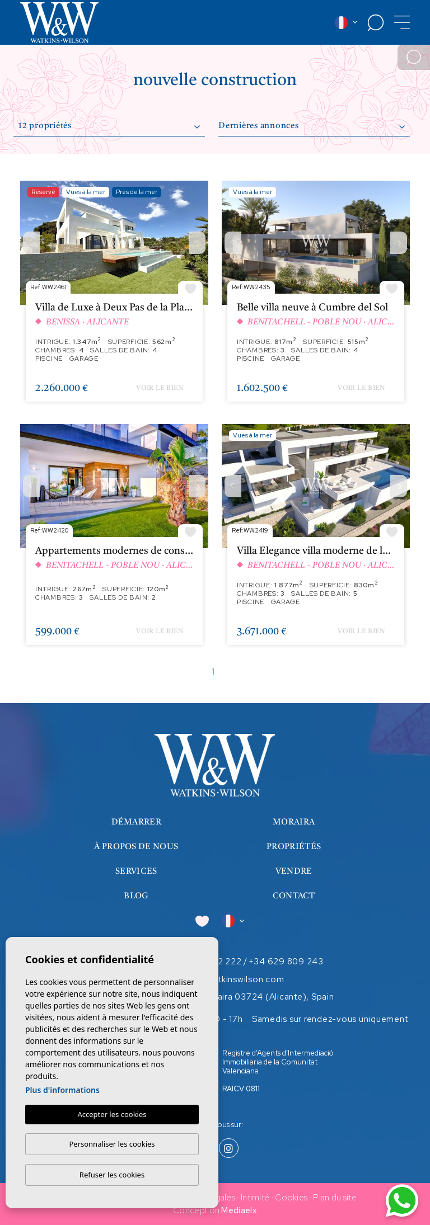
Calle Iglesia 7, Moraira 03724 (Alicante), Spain (237, 996)
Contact (294, 896)
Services (136, 872)
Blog (136, 896)
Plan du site (335, 1197)
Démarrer (136, 822)
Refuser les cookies (112, 1175)
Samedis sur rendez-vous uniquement (330, 1019)
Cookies (291, 1197)
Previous (31, 243)
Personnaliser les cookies (112, 1144)
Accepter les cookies (111, 1114)
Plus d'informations (62, 1090)
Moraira (294, 822)
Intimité (255, 1197)
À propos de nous (136, 847)
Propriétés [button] (294, 847)
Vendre (293, 872)
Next (197, 243)
